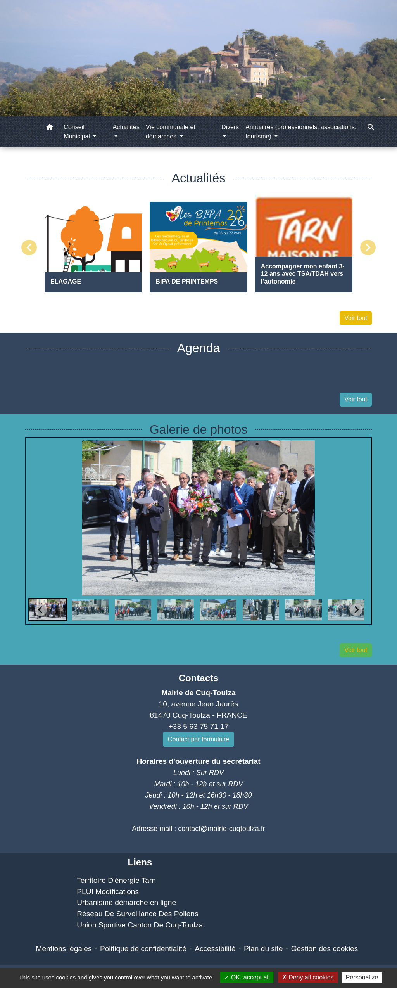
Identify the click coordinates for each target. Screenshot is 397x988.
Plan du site (263, 949)
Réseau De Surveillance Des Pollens (137, 914)
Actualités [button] (126, 127)
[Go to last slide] (41, 610)
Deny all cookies (308, 977)
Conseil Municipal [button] (77, 132)
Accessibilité (215, 949)
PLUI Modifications (108, 892)
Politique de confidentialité (143, 949)
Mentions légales (64, 949)
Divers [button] (230, 127)
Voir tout (355, 318)
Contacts (199, 678)
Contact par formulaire (198, 739)
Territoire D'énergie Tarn (116, 880)
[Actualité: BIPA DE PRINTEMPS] (198, 243)
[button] (49, 128)
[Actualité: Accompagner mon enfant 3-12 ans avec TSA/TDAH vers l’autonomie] (303, 243)
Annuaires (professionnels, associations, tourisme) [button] (300, 132)
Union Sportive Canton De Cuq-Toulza (140, 925)
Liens (140, 862)
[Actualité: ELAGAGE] (93, 243)
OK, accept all (246, 977)
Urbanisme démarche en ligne (126, 902)
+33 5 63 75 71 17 (198, 726)
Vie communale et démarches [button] (170, 132)
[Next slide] (356, 610)
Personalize (362, 977)
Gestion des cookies (324, 949)
